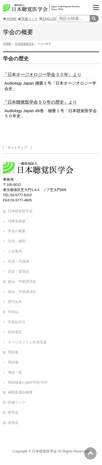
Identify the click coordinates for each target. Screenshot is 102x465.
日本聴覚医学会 (20, 211)
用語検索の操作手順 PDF (28, 382)
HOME (10, 19)
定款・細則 (17, 241)
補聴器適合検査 (20, 392)
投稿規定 (15, 332)
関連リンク (28, 19)
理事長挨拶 (17, 221)
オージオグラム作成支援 (27, 342)
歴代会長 (15, 302)
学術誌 (13, 312)
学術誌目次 (17, 322)
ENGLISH (48, 19)
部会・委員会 (18, 271)
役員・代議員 (18, 261)
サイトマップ (17, 148)
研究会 (13, 412)
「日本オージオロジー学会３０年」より (42, 74)
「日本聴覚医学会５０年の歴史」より (40, 102)
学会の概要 (17, 231)
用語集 (13, 352)
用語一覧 (15, 372)
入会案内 (15, 251)
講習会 (13, 423)
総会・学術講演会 (22, 281)
